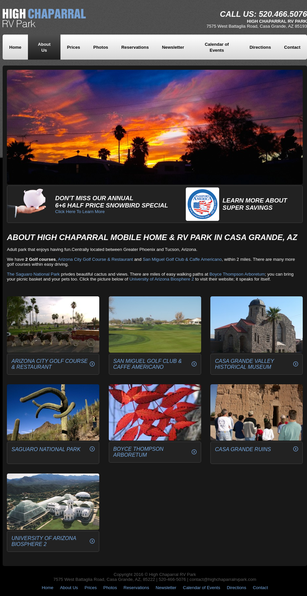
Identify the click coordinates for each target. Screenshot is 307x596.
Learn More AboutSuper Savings (255, 204)
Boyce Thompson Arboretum (237, 274)
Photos (100, 47)
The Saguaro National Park (33, 274)
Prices (73, 47)
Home (15, 47)
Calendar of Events (201, 587)
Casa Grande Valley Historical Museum (244, 364)
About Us (69, 587)
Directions (260, 47)
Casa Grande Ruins (243, 449)
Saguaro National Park (46, 449)
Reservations (135, 47)
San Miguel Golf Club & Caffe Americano (182, 259)
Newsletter (173, 47)
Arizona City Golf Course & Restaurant (95, 259)
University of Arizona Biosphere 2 (162, 279)
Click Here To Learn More (80, 211)
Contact (292, 47)
